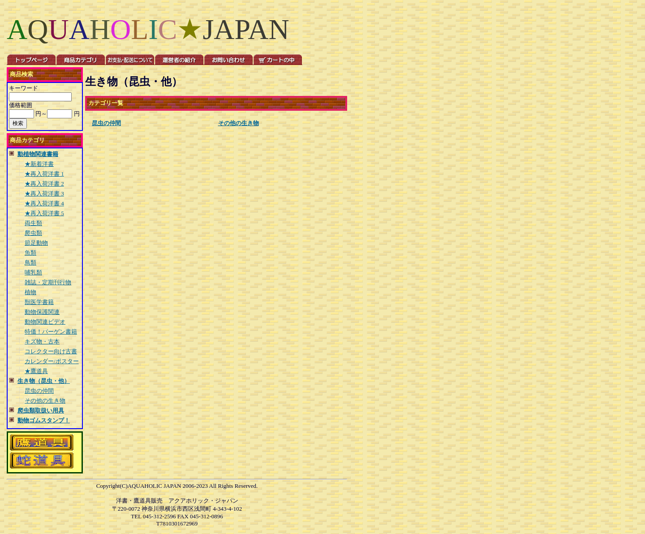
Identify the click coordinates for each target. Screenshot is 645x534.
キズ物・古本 (42, 341)
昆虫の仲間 (39, 390)
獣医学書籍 (39, 302)
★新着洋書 (39, 164)
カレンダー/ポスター (52, 361)
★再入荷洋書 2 (44, 183)
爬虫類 (33, 233)
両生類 (33, 223)
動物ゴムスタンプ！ (43, 420)
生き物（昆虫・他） (43, 381)
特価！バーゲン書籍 (51, 331)
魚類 (30, 252)
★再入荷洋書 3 (44, 193)
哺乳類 (33, 272)
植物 (30, 292)
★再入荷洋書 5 (44, 213)
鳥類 (30, 262)
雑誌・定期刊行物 (48, 282)
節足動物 (36, 242)
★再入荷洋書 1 (44, 173)
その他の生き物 (45, 400)
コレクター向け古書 (51, 351)
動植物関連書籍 (37, 154)
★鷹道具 (36, 371)
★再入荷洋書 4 (44, 203)
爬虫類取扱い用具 (40, 410)
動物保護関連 (42, 311)
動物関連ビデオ (45, 321)
